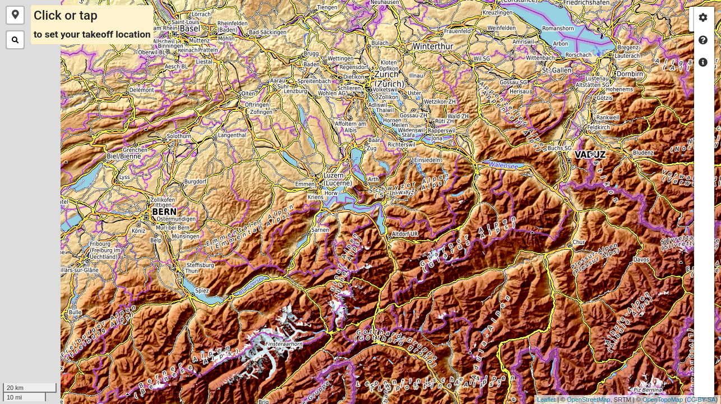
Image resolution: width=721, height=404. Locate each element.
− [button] (678, 355)
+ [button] (678, 338)
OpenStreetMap (561, 399)
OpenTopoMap (635, 399)
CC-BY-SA (673, 399)
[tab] (703, 18)
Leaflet (519, 399)
